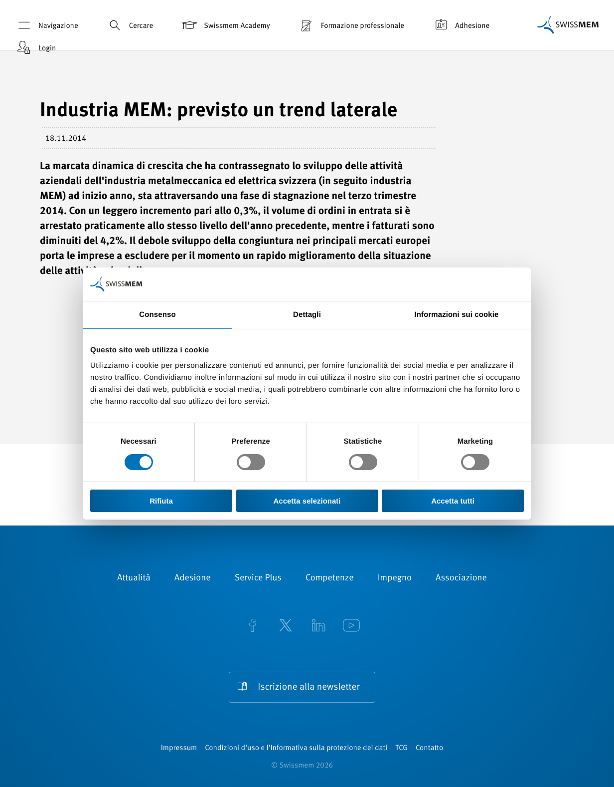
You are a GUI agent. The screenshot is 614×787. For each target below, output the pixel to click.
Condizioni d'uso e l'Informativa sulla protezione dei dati (296, 748)
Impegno (395, 578)
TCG (401, 748)
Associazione (461, 578)
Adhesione (460, 25)
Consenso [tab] (157, 314)
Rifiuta (161, 501)
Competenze (330, 578)
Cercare (129, 25)
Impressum (179, 748)
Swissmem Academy (225, 25)
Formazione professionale (351, 25)
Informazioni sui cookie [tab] (457, 314)
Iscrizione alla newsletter (308, 687)
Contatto (429, 748)
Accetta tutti (452, 501)
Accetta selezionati (306, 501)
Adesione (192, 578)
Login (35, 47)
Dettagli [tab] (307, 314)
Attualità (134, 578)
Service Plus (258, 578)
